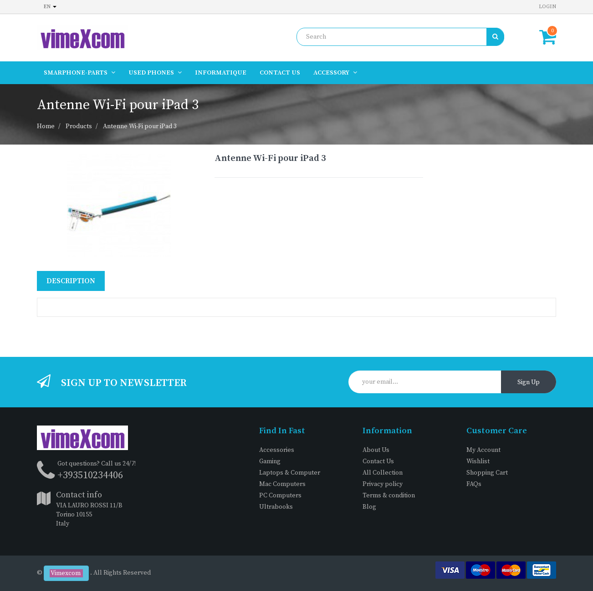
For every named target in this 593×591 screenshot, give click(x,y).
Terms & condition (389, 495)
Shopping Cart (487, 473)
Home (46, 126)
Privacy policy (383, 484)
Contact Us (378, 461)
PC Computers (280, 495)
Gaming (270, 461)
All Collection (383, 473)
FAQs (473, 484)
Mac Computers (282, 484)
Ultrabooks (276, 507)
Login (547, 6)
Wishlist (478, 461)
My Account (483, 450)
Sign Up (528, 382)
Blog (369, 507)
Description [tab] (70, 280)
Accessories (276, 450)
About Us (376, 450)
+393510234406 (90, 475)
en (50, 6)
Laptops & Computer (289, 473)
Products (79, 126)
